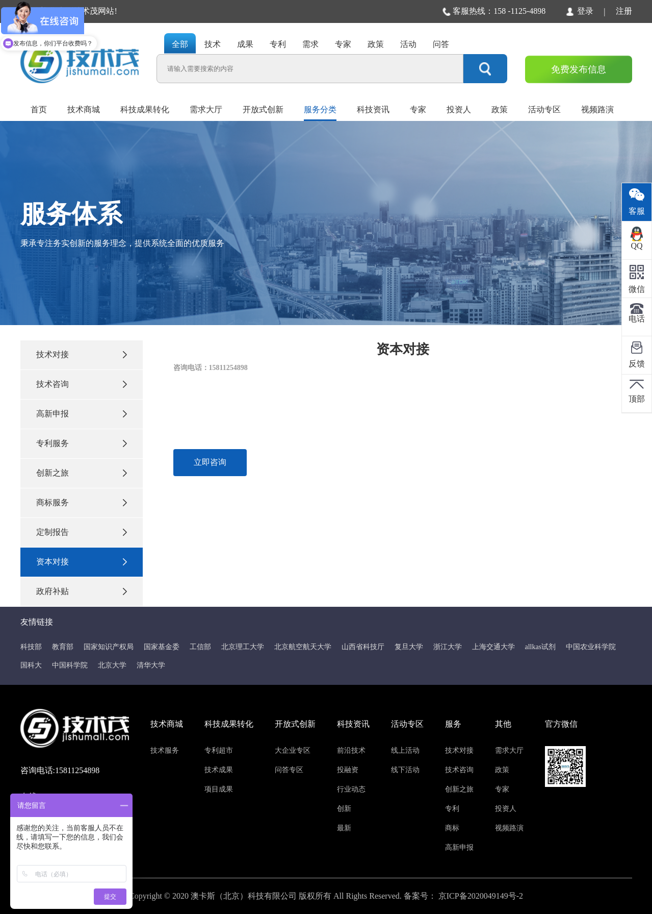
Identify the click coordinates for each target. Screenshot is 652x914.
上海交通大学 (493, 647)
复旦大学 (409, 647)
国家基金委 (161, 647)
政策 (499, 109)
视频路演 (597, 109)
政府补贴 (81, 591)
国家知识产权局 (109, 647)
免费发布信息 (578, 69)
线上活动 (405, 750)
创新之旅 (81, 473)
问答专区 (289, 770)
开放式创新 (263, 109)
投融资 (347, 770)
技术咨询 (81, 384)
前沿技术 (351, 750)
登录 (579, 11)
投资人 (459, 109)
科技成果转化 (144, 109)
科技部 (31, 647)
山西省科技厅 (363, 647)
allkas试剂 (540, 647)
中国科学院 (70, 665)
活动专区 (544, 109)
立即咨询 (210, 462)
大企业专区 (292, 750)
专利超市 (218, 750)
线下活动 (405, 770)
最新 (344, 828)
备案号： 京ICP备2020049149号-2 (463, 896)
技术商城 (83, 109)
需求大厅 (206, 109)
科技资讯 (373, 109)
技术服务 (164, 750)
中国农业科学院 (591, 647)
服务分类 (320, 109)
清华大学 (151, 665)
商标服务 (81, 502)
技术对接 (81, 354)
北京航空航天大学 (302, 647)
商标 (452, 828)
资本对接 (81, 561)
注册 (624, 11)
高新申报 (81, 413)
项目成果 (218, 789)
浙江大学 (447, 647)
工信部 (200, 647)
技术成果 (218, 770)
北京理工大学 (242, 647)
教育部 (62, 647)
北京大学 (112, 665)
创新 (344, 808)
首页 (39, 109)
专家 (418, 109)
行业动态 (351, 789)
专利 (452, 808)
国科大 (31, 665)
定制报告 (81, 532)
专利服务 (81, 443)
